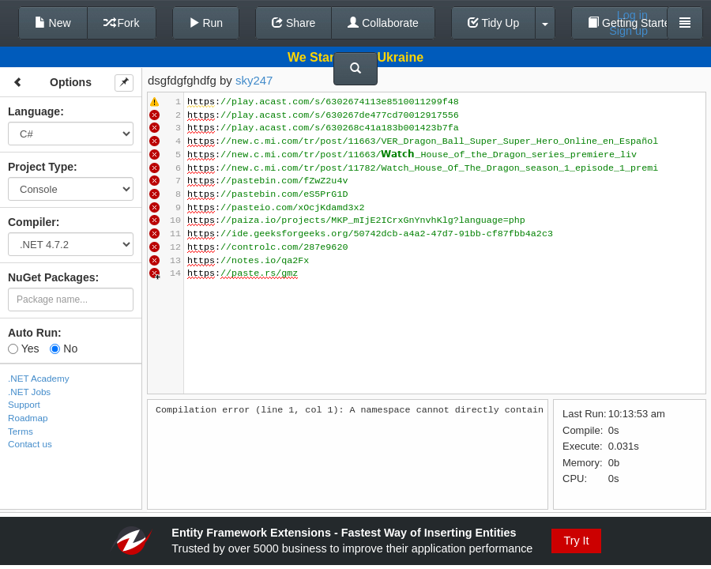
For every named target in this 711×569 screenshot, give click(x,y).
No (63, 348)
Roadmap (28, 418)
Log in (632, 15)
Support (24, 404)
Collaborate (383, 23)
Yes (23, 348)
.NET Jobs (29, 391)
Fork (121, 23)
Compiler (32, 222)
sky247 (254, 80)
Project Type (40, 166)
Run (206, 23)
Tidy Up (493, 23)
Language (34, 111)
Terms (20, 431)
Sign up (628, 30)
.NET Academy (39, 378)
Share (293, 23)
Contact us (30, 444)
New (53, 23)
